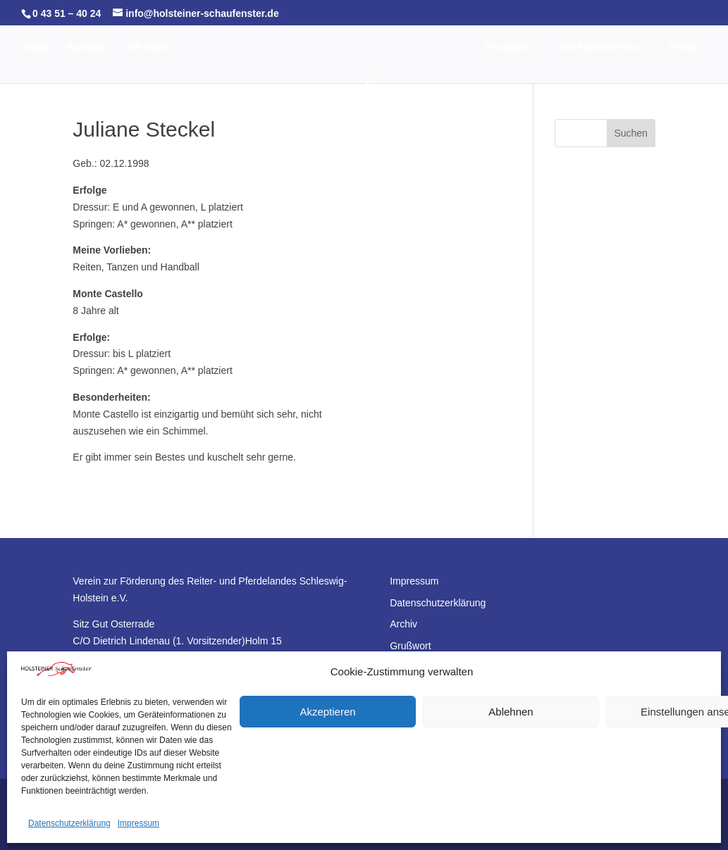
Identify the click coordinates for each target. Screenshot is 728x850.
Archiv (403, 624)
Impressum (138, 823)
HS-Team (150, 47)
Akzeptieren (327, 712)
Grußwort (410, 645)
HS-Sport (538, 47)
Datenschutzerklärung (69, 823)
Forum (363, 78)
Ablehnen (510, 712)
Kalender (90, 47)
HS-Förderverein (631, 47)
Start (39, 47)
